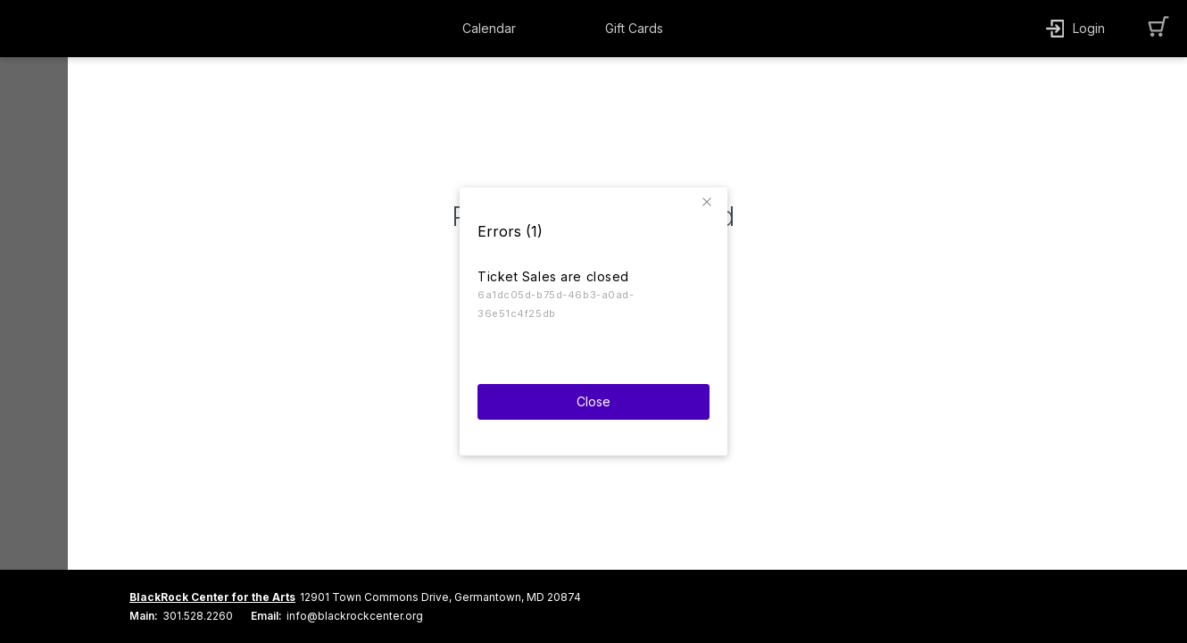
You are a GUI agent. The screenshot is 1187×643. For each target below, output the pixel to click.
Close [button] (593, 394)
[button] (709, 195)
